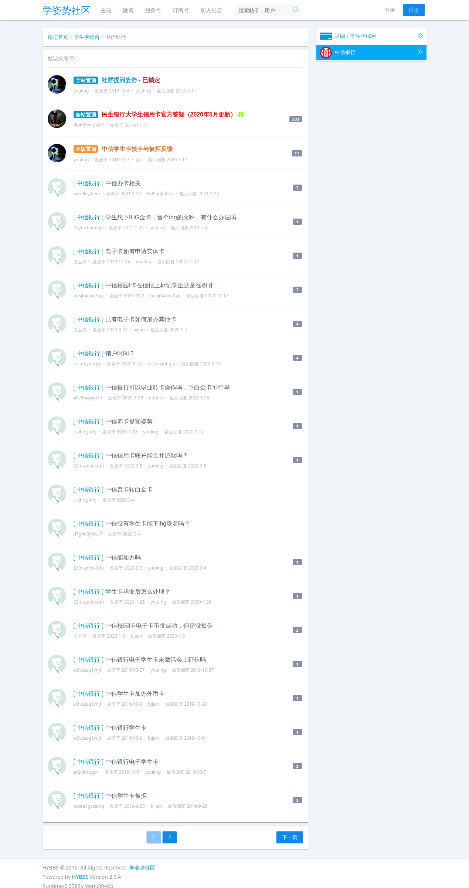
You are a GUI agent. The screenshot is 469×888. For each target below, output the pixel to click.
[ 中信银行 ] (89, 183)
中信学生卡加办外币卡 (134, 694)
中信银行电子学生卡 (132, 762)
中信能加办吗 (123, 557)
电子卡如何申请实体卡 (134, 251)
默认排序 (62, 58)
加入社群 (211, 10)
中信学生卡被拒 (126, 796)
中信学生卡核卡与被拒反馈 (123, 149)
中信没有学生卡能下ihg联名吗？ (147, 523)
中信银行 (371, 52)
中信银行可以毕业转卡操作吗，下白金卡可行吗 (167, 387)
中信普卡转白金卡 (129, 489)
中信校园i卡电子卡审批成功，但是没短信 (159, 625)
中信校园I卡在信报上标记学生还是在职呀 (159, 285)
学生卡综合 (87, 36)
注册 (414, 9)
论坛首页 (58, 36)
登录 (390, 9)
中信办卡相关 (123, 183)
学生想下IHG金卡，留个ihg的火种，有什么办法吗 (170, 217)
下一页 (290, 837)
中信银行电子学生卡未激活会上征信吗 (155, 659)
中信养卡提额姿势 (129, 421)
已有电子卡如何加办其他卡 (140, 319)
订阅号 (181, 10)
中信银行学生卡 (126, 728)
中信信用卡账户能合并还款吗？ (146, 455)
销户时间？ (120, 353)
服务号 (153, 10)
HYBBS (80, 876)
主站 (106, 10)
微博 (128, 10)
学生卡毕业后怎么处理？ (137, 591)
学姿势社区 (67, 10)
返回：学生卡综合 (371, 36)
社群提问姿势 (117, 80)
